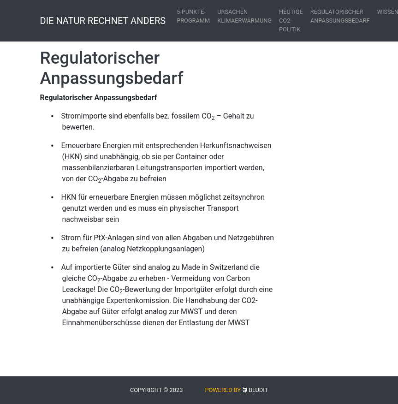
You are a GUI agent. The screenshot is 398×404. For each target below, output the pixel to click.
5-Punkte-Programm (193, 16)
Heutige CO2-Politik (291, 20)
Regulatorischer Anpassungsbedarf (340, 16)
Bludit (258, 389)
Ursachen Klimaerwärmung (244, 16)
